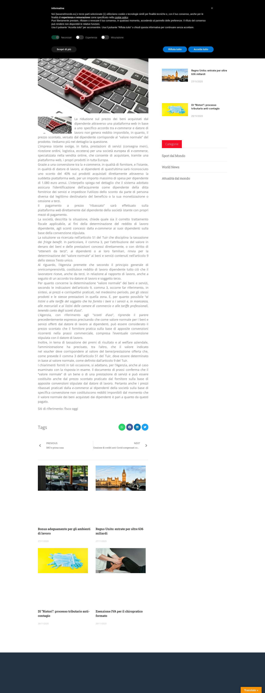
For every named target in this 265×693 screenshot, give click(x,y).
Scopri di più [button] (64, 49)
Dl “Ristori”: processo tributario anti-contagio (205, 106)
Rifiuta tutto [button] (175, 49)
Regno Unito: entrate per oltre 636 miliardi (209, 72)
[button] (121, 427)
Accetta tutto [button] (201, 49)
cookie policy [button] (121, 17)
